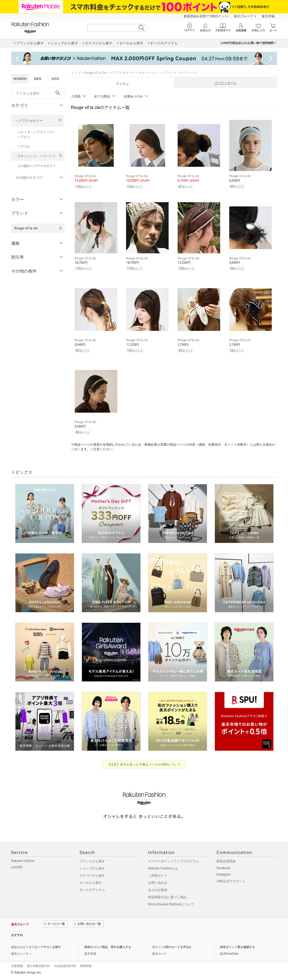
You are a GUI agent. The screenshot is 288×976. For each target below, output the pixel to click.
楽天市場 (268, 16)
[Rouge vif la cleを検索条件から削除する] (60, 228)
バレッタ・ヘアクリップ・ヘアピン (37, 134)
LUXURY (17, 866)
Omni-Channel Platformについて (171, 903)
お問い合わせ (157, 881)
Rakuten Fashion (23, 859)
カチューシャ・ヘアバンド (37, 156)
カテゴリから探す (92, 874)
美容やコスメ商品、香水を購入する (107, 945)
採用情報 (85, 964)
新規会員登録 (226, 859)
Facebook (223, 866)
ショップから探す (92, 867)
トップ (76, 73)
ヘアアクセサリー (29, 121)
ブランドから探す (92, 859)
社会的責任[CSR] (65, 964)
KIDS (55, 79)
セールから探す (91, 881)
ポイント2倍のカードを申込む (172, 945)
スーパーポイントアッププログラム (173, 859)
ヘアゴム (24, 146)
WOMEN (20, 79)
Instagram (223, 873)
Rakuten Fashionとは (163, 867)
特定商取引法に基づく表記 (167, 895)
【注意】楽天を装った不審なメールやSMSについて (144, 763)
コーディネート (225, 83)
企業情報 (17, 964)
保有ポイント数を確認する (237, 945)
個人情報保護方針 (38, 964)
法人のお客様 (157, 888)
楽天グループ (243, 16)
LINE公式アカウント (230, 879)
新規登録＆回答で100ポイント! (206, 16)
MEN (37, 79)
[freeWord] (37, 93)
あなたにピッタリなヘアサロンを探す (36, 945)
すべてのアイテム (92, 888)
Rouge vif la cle (95, 73)
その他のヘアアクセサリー (37, 166)
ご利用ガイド (157, 874)
